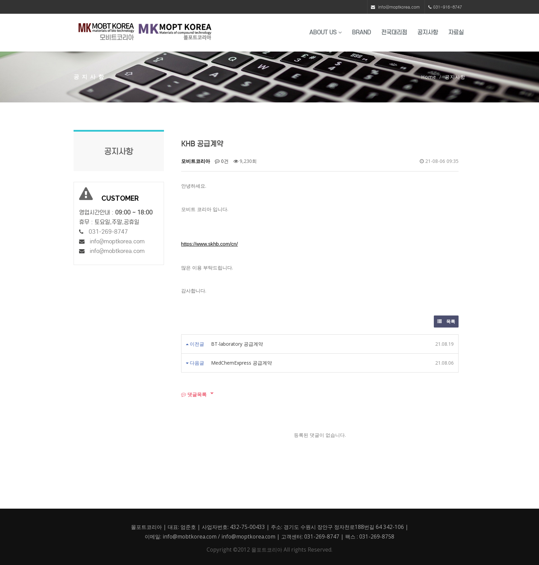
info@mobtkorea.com (117, 251)
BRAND (361, 32)
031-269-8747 (108, 231)
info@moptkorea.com (399, 7)
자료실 (456, 32)
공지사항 (427, 32)
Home (428, 77)
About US (325, 32)
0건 (222, 161)
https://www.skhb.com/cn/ (209, 244)
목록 (446, 321)
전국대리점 (394, 32)
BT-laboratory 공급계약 (237, 344)
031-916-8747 (447, 7)
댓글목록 (194, 394)
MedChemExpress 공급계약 (241, 362)
